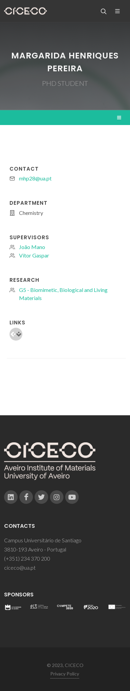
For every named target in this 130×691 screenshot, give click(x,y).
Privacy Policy (64, 673)
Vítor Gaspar (34, 255)
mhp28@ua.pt (35, 178)
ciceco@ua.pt (20, 567)
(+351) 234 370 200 (27, 558)
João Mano (32, 247)
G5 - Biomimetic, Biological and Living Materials (63, 294)
